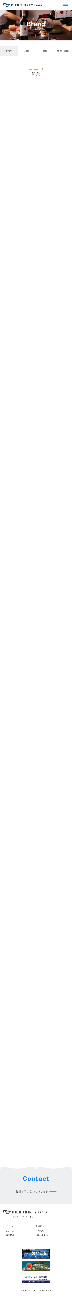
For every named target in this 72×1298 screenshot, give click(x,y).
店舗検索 (39, 1226)
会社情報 (39, 1230)
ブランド (9, 1226)
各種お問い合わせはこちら (32, 1191)
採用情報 (10, 1235)
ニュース (10, 1230)
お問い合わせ (41, 1235)
